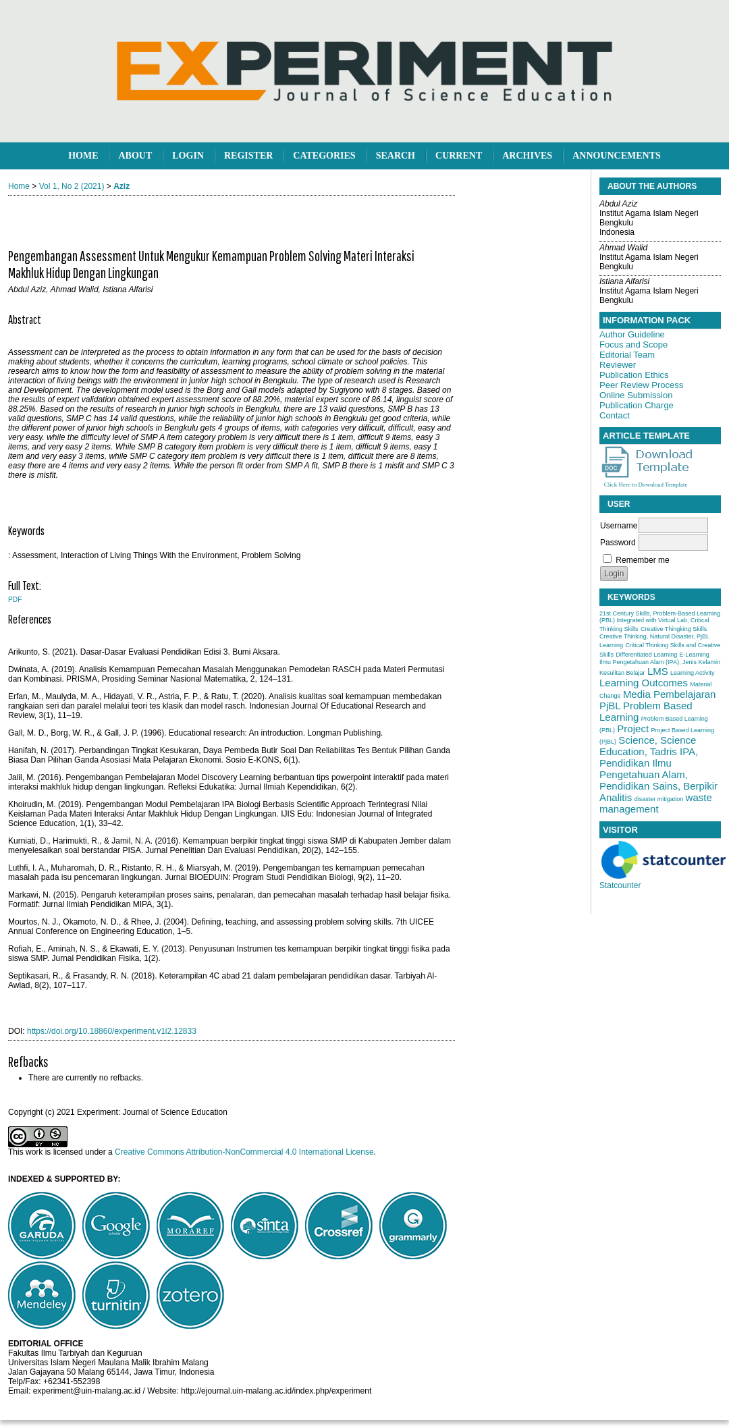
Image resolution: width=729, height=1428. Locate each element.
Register (248, 155)
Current (458, 155)
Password (618, 542)
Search (395, 155)
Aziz (121, 186)
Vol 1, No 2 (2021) (72, 186)
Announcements (616, 155)
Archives (527, 155)
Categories (324, 155)
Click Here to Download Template (646, 484)
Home (83, 155)
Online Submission (635, 395)
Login (188, 155)
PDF (15, 599)
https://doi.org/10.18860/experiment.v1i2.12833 (111, 1031)
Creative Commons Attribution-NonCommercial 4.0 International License (244, 1152)
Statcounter (620, 885)
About (135, 155)
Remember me (642, 560)
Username (618, 525)
